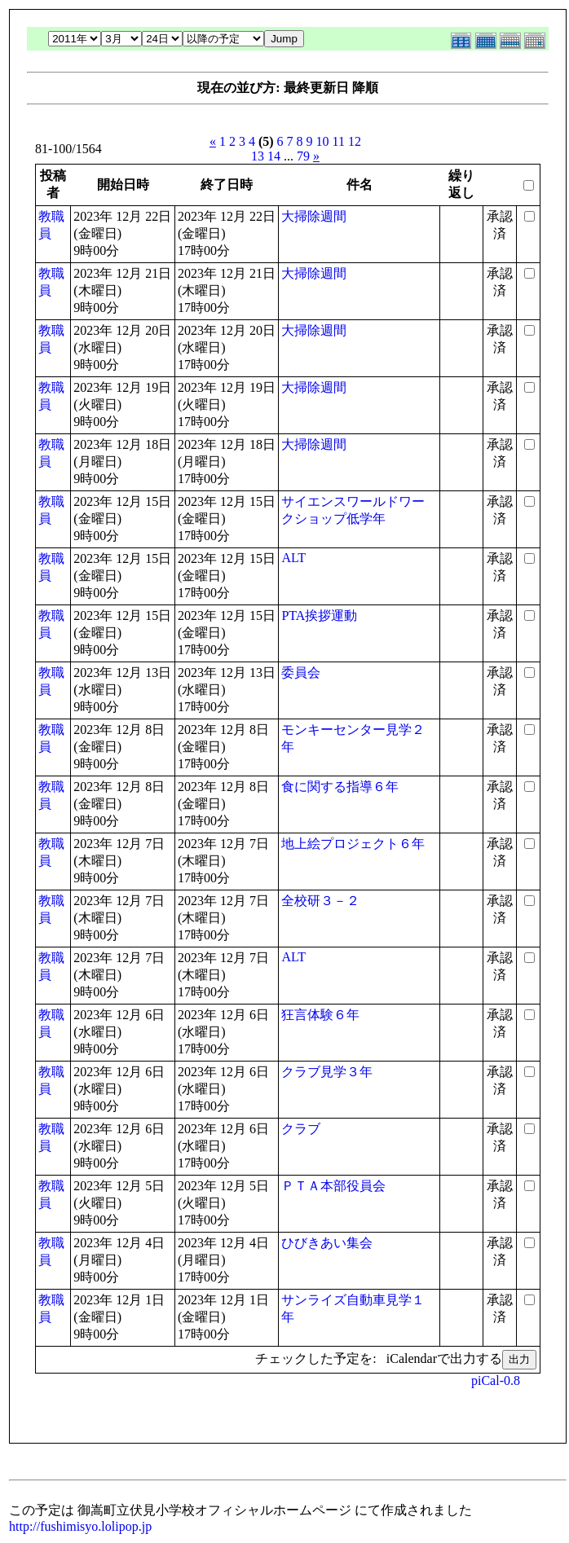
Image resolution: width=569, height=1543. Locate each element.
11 (339, 141)
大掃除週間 (313, 216)
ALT (293, 558)
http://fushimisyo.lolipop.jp (80, 1526)
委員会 (300, 672)
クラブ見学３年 (327, 1072)
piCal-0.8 (495, 1380)
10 (322, 141)
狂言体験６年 (320, 1015)
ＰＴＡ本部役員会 (333, 1186)
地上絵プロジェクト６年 (353, 844)
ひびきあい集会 (327, 1243)
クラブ (300, 1129)
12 (354, 141)
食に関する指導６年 (340, 786)
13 (257, 156)
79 (303, 156)
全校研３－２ (320, 901)
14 (273, 156)
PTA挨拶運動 (319, 615)
